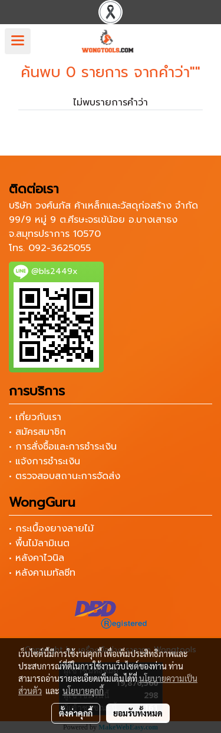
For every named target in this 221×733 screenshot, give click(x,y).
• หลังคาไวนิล (36, 558)
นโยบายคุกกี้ (83, 690)
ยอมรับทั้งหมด (138, 713)
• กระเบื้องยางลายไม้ (51, 528)
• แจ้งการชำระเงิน (44, 461)
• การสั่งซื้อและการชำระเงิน (63, 447)
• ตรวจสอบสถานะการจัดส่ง (64, 476)
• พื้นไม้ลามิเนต (39, 543)
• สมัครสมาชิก (37, 432)
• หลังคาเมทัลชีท (42, 573)
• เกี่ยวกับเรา (35, 417)
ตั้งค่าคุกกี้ (76, 713)
